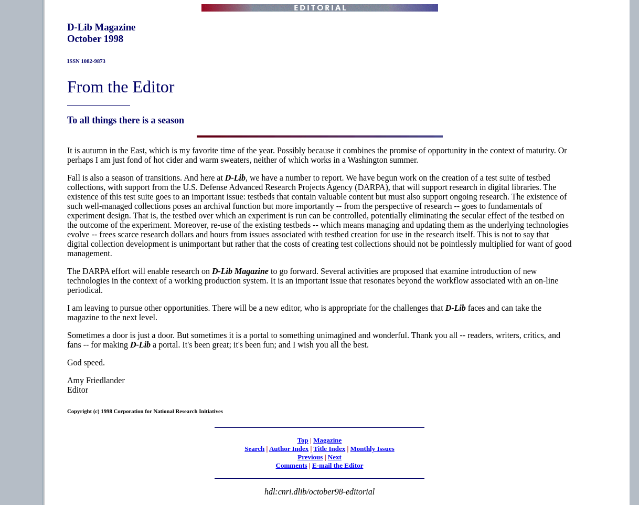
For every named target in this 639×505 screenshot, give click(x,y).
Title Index (329, 449)
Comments (291, 465)
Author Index (288, 449)
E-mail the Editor (338, 465)
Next (335, 457)
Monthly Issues (372, 449)
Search (254, 449)
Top (302, 440)
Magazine (327, 440)
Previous (310, 457)
